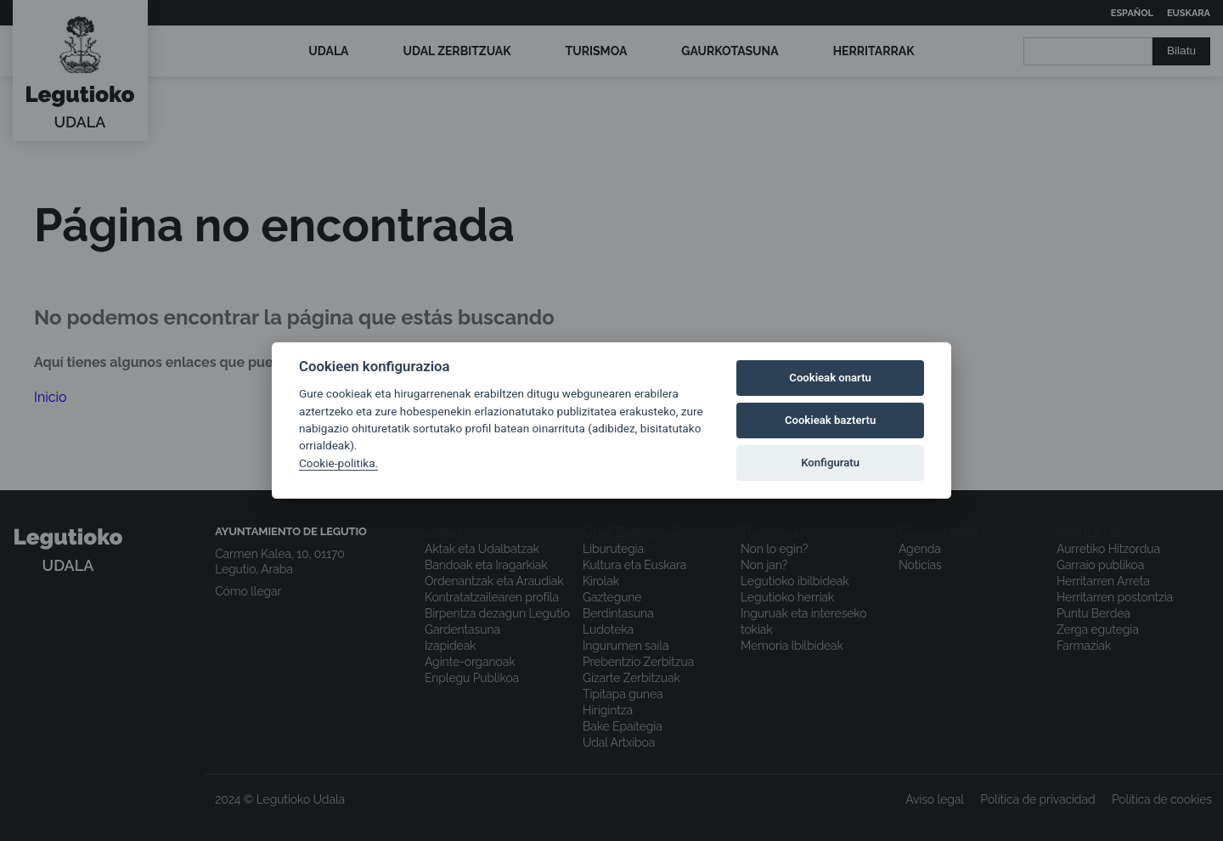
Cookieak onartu (830, 377)
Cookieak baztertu (830, 420)
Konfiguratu (830, 462)
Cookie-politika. (338, 463)
